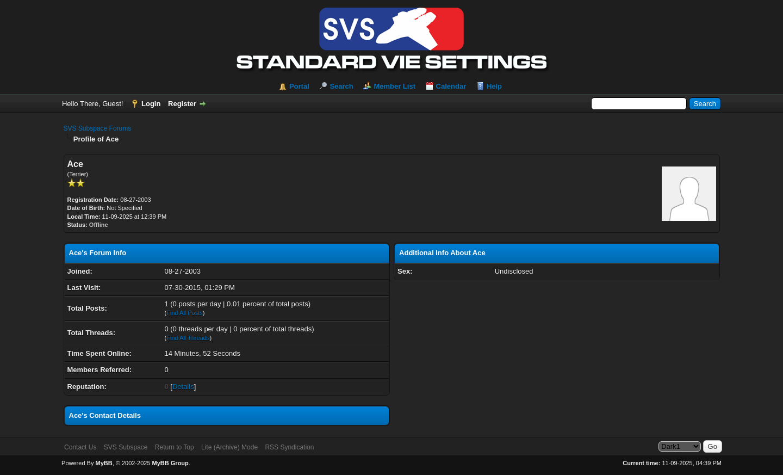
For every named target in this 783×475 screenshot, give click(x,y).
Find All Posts (184, 313)
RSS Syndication (289, 447)
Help (494, 86)
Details (183, 387)
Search (341, 86)
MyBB (103, 463)
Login (150, 104)
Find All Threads (187, 338)
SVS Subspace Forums (98, 128)
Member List (394, 86)
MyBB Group (170, 463)
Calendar (451, 86)
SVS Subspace (126, 447)
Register (182, 104)
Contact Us (80, 447)
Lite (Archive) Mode (229, 447)
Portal (299, 86)
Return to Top (174, 447)
